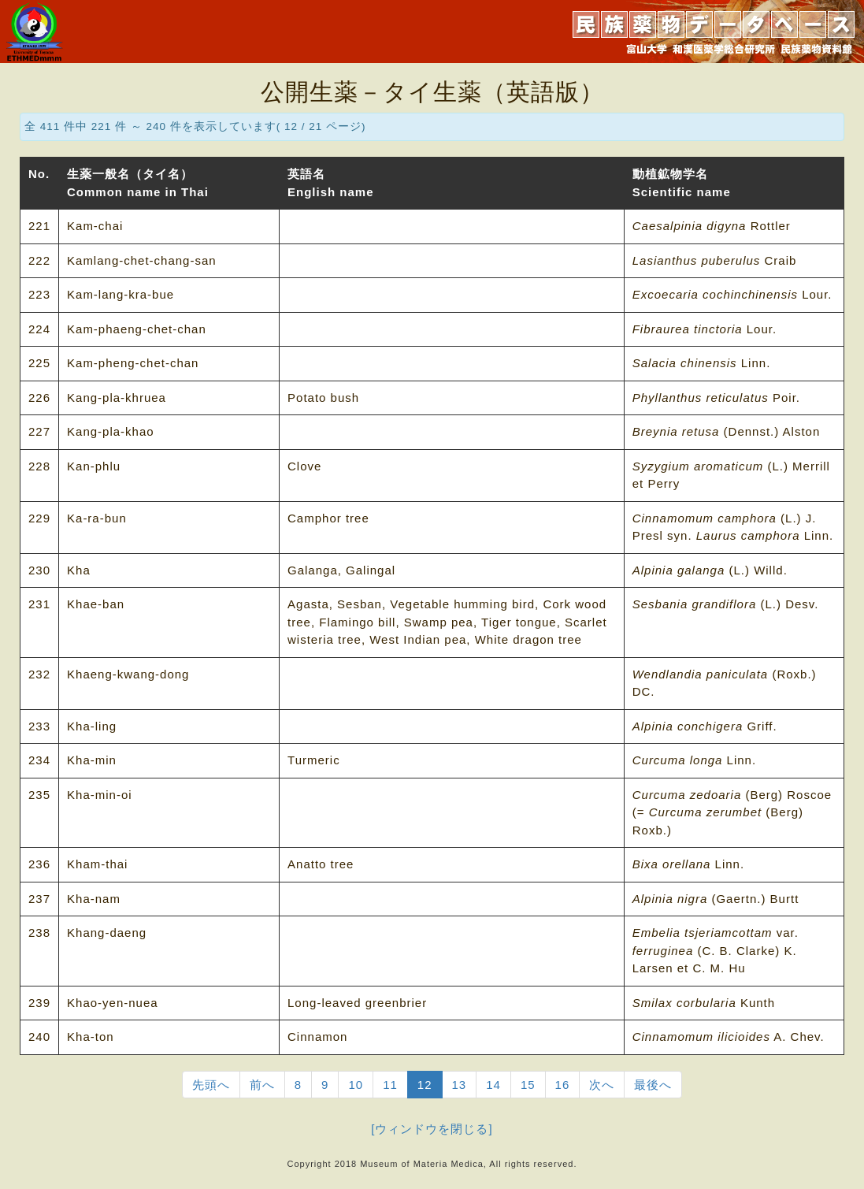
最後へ (653, 1084)
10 (355, 1084)
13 (459, 1084)
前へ (262, 1084)
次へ (601, 1084)
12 (424, 1084)
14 (493, 1084)
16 (562, 1084)
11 (390, 1084)
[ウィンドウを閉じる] (431, 1128)
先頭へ (211, 1084)
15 (528, 1084)
